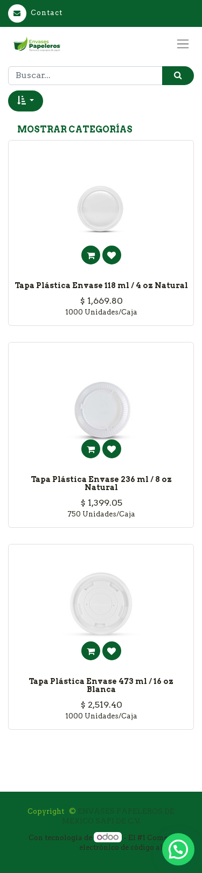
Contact (35, 13)
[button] (25, 100)
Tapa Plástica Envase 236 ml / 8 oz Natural (101, 483)
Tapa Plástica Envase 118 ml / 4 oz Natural (101, 285)
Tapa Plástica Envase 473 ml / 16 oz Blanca (101, 685)
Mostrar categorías (75, 129)
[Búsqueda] (178, 75)
